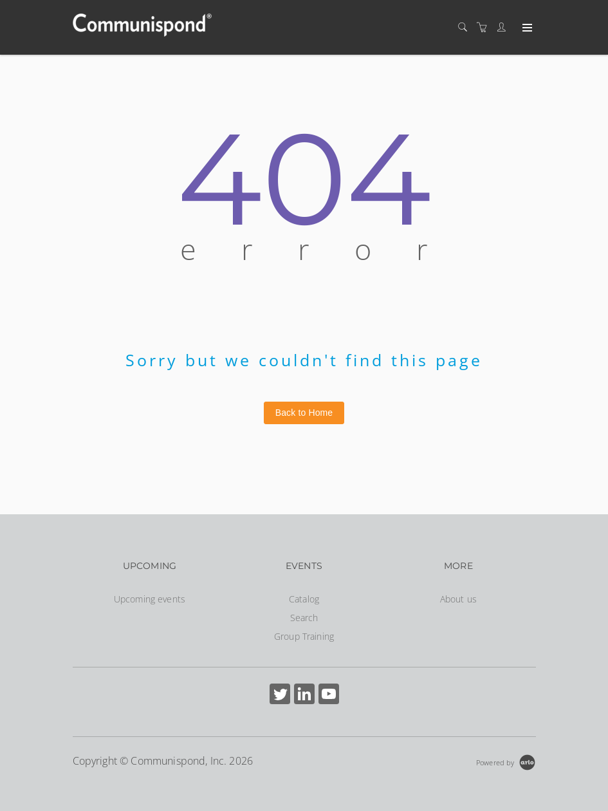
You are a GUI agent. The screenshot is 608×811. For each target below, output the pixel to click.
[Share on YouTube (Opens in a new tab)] (328, 695)
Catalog (304, 599)
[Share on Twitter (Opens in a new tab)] (280, 695)
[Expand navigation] (526, 28)
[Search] (465, 27)
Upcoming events (149, 599)
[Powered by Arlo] (505, 761)
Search (304, 617)
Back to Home (304, 412)
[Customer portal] (504, 27)
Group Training (304, 636)
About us (458, 599)
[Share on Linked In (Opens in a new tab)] (304, 695)
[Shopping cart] (485, 27)
